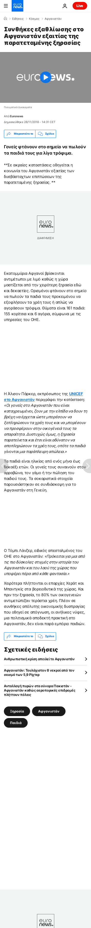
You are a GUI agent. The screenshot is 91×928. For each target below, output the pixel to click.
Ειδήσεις (18, 18)
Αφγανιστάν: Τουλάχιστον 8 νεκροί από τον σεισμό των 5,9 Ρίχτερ (39, 672)
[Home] (5, 18)
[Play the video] (45, 77)
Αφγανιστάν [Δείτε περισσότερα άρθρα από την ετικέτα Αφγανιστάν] (48, 711)
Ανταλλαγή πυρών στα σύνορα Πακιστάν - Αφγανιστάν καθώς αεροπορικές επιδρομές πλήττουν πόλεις (39, 690)
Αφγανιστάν (53, 18)
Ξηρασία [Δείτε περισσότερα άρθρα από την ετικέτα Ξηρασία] (17, 711)
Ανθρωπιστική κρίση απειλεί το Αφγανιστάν (39, 659)
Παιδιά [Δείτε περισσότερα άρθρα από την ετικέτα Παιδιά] (16, 722)
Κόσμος (34, 18)
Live (79, 6)
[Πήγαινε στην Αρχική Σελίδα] (17, 6)
